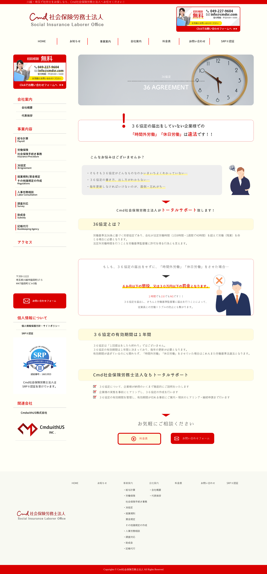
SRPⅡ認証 (227, 41)
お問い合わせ (197, 41)
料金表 (166, 41)
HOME (42, 41)
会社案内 (136, 41)
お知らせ (75, 41)
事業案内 (105, 41)
